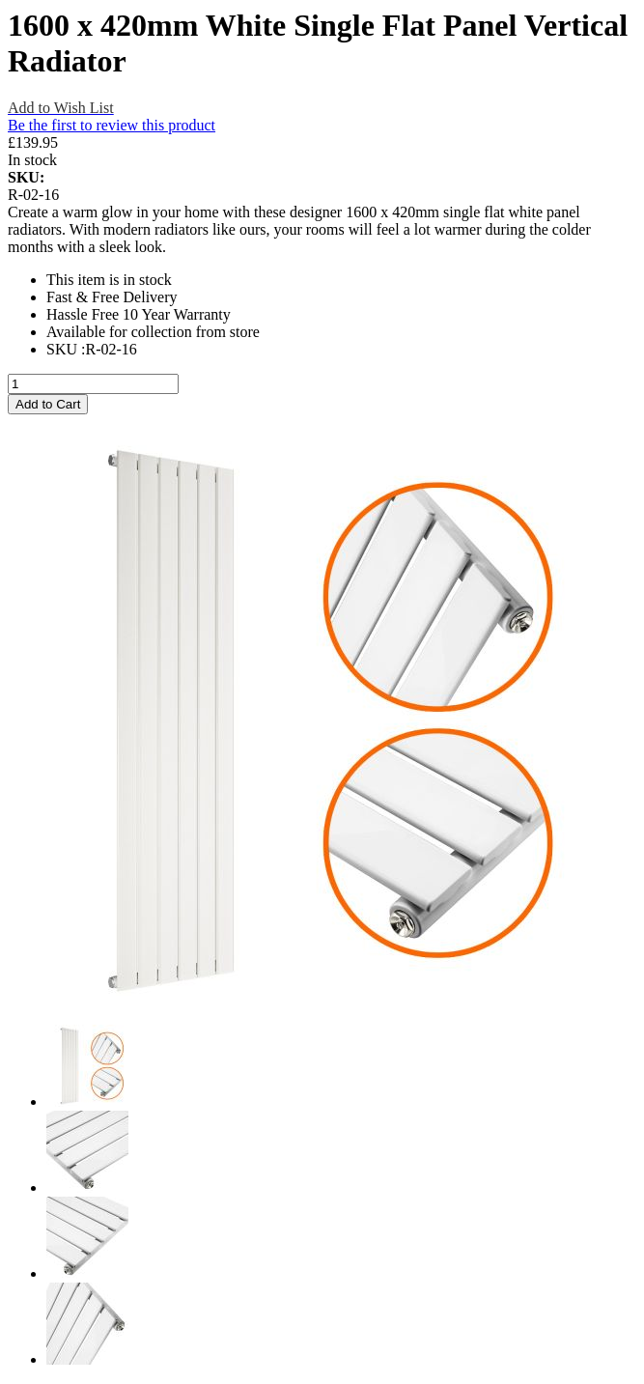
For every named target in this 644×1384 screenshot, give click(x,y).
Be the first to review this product (111, 125)
